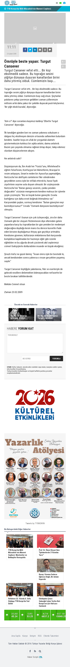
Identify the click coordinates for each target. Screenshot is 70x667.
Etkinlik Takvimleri (51, 636)
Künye (25, 636)
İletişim (33, 636)
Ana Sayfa (15, 636)
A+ (63, 61)
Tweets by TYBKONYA (35, 523)
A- (63, 66)
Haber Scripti (32, 657)
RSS (40, 636)
